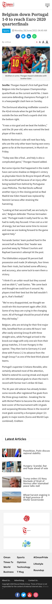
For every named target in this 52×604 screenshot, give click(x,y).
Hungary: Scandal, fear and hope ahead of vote (35, 467)
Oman (6, 557)
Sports (6, 30)
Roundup (39, 570)
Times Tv (8, 562)
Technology (23, 567)
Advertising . (19, 580)
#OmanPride (41, 557)
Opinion (21, 562)
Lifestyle (38, 563)
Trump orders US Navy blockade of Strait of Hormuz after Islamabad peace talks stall (35, 482)
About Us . (6, 580)
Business (8, 571)
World (6, 567)
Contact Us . (33, 580)
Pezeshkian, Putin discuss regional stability (36, 452)
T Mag (20, 571)
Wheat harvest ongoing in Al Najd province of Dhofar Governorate (36, 497)
